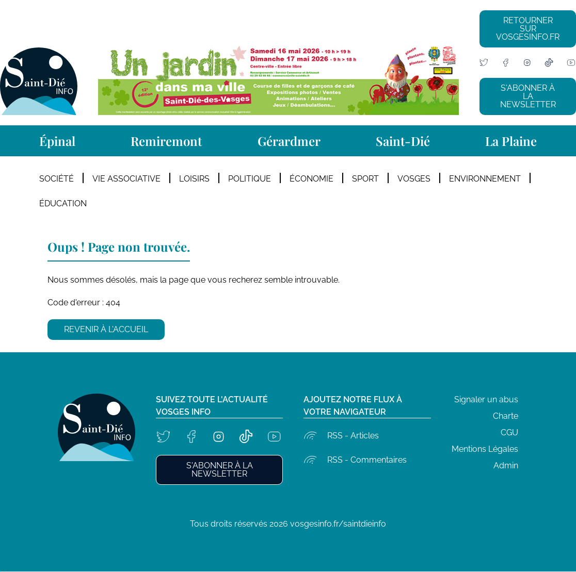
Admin (505, 465)
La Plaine (511, 141)
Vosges (413, 179)
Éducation (63, 203)
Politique (249, 179)
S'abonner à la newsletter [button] (528, 96)
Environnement (485, 179)
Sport (365, 179)
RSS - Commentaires (367, 460)
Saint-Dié (403, 141)
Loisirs (194, 179)
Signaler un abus (486, 399)
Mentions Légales (485, 449)
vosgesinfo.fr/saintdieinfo (338, 524)
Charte (505, 416)
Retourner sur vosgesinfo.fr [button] (527, 28)
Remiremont (166, 141)
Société (56, 179)
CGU (509, 432)
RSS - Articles (353, 435)
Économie (311, 179)
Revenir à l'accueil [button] (106, 329)
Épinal (57, 141)
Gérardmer (289, 141)
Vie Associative (126, 179)
